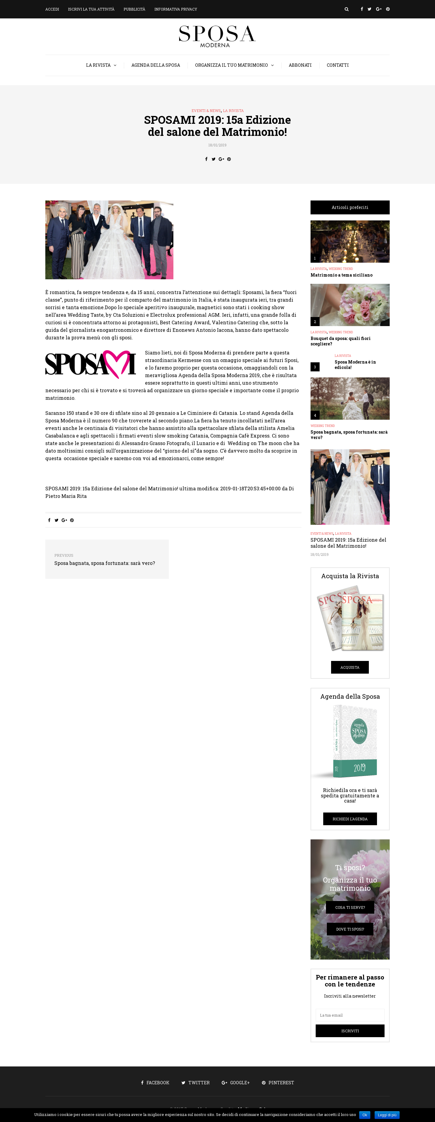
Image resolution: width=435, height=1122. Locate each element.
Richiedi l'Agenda (350, 818)
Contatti (338, 65)
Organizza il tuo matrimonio (231, 65)
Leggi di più (387, 1115)
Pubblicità (134, 9)
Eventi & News (206, 110)
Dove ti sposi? (350, 929)
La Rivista (98, 65)
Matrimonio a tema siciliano (341, 275)
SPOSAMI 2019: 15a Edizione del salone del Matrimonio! (348, 543)
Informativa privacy (175, 9)
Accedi (52, 9)
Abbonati (300, 65)
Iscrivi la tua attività (91, 9)
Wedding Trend (341, 269)
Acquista (349, 667)
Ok (364, 1115)
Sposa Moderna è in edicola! (355, 364)
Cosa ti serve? (350, 907)
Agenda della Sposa (155, 65)
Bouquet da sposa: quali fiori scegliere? (341, 341)
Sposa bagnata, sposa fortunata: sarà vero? (349, 434)
